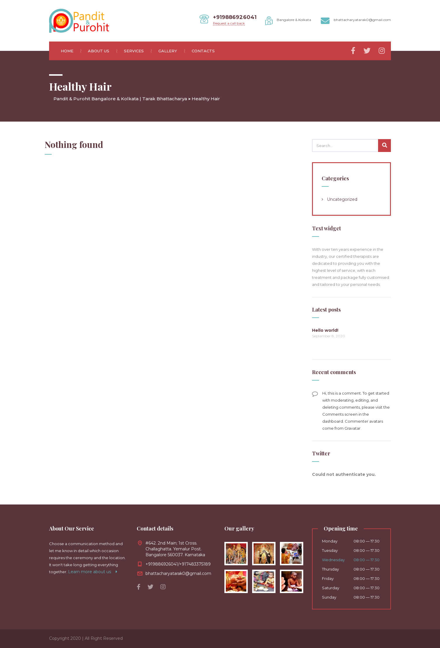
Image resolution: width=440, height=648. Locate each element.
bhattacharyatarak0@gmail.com (178, 573)
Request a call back (229, 23)
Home (71, 51)
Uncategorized (342, 199)
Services (137, 51)
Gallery (171, 51)
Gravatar (352, 428)
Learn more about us (92, 571)
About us (102, 51)
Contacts (203, 51)
